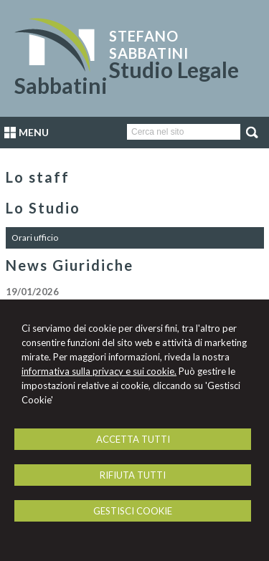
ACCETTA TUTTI (133, 439)
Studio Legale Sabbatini (126, 77)
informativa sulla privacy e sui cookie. (99, 371)
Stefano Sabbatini (149, 44)
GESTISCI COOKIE (132, 511)
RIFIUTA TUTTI (133, 475)
